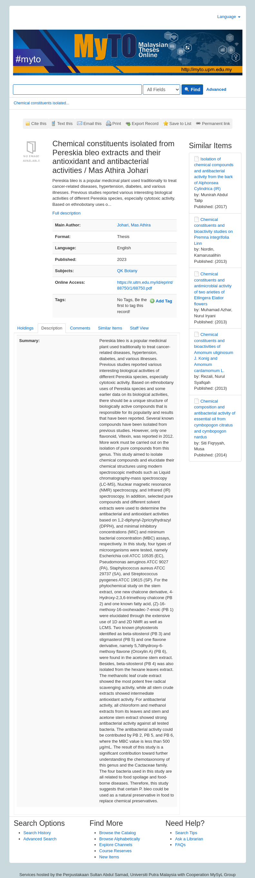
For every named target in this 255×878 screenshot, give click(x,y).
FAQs (180, 844)
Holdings (25, 328)
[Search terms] (77, 89)
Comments (80, 328)
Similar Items (110, 328)
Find (192, 89)
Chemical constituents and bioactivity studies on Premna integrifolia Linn (213, 231)
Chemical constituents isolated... (41, 103)
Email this (92, 123)
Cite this (38, 123)
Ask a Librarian (189, 838)
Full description (67, 213)
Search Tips (186, 832)
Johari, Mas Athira (134, 225)
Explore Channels (115, 844)
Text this (65, 123)
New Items (109, 856)
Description (51, 328)
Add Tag (161, 300)
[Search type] (161, 89)
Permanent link (216, 123)
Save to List (180, 123)
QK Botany (127, 270)
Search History (37, 832)
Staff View (139, 328)
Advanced (216, 89)
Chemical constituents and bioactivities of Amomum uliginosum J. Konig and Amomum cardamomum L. (213, 352)
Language (228, 16)
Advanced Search (40, 838)
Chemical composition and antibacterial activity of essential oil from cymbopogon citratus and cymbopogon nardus (214, 419)
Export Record (145, 123)
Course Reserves (115, 850)
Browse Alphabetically (119, 838)
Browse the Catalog (117, 832)
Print (117, 123)
